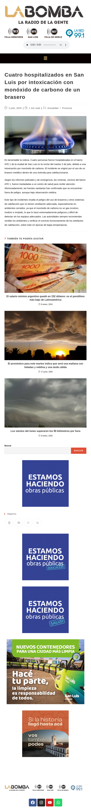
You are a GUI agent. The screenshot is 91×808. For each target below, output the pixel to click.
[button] (45, 58)
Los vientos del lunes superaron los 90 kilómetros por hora (45, 431)
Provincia (67, 108)
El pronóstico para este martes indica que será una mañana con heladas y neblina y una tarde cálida (45, 365)
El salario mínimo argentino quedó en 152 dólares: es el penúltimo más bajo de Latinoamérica (45, 298)
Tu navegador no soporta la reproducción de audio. (46, 45)
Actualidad (52, 108)
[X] (9, 522)
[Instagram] (28, 522)
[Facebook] (18, 522)
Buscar (7, 445)
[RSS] (37, 522)
